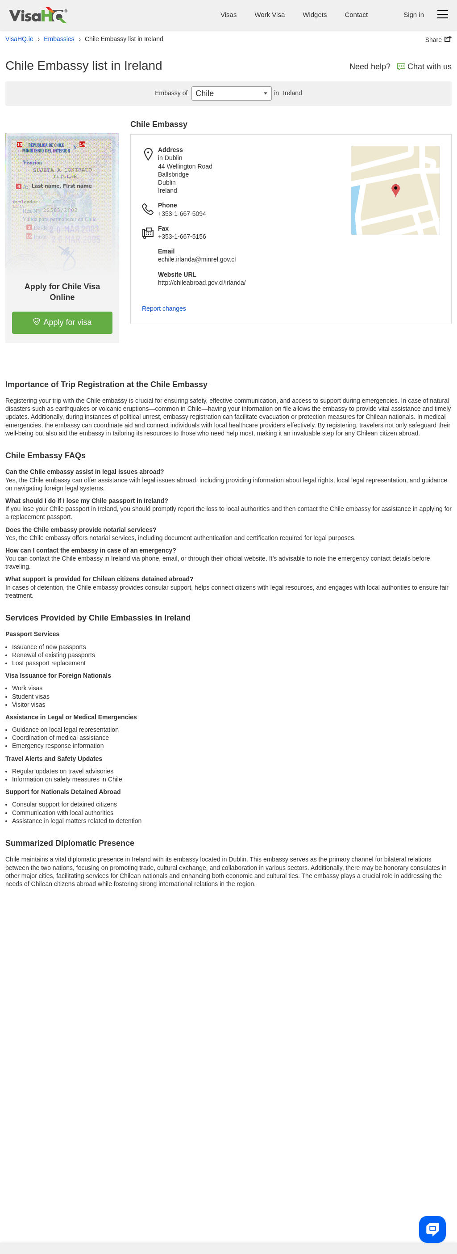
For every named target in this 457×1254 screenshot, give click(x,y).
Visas (228, 14)
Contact (356, 14)
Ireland (287, 93)
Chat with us (424, 66)
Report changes (164, 308)
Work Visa (269, 14)
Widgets (315, 14)
